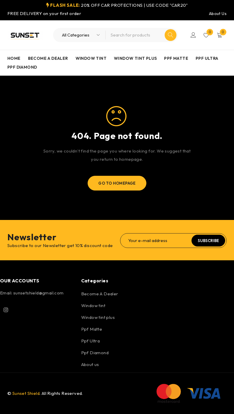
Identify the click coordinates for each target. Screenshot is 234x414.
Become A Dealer (99, 294)
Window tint (93, 305)
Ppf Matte (91, 329)
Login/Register (193, 35)
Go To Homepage (117, 183)
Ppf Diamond (95, 352)
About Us (218, 13)
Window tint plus (98, 317)
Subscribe (208, 240)
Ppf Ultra (90, 341)
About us (90, 364)
